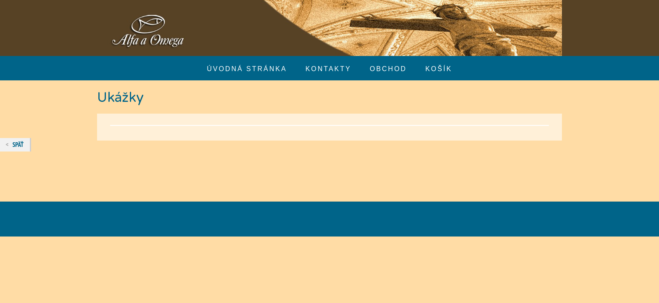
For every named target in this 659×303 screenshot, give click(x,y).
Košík (438, 68)
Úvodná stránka (247, 68)
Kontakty (328, 68)
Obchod (388, 68)
